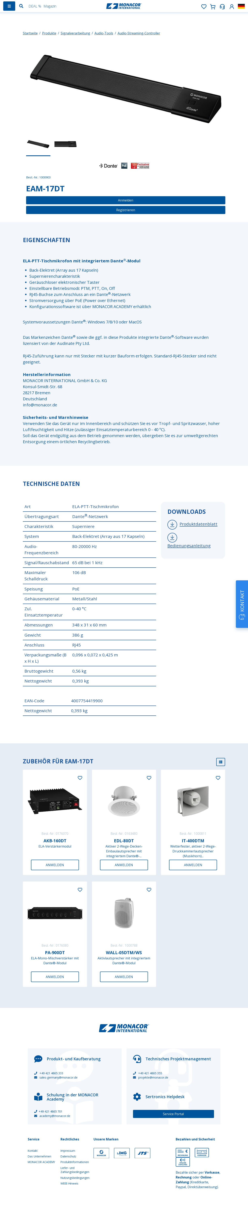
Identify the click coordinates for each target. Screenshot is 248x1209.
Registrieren (125, 210)
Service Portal (173, 1114)
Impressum (68, 1151)
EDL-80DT (124, 840)
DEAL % (35, 6)
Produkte (49, 33)
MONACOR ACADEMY (41, 1162)
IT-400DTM (193, 840)
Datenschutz (68, 1156)
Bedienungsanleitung (189, 545)
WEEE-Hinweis (69, 1183)
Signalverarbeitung (75, 33)
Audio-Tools (104, 33)
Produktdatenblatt (198, 524)
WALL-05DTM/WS (124, 952)
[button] (232, 6)
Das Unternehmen (39, 1156)
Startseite (30, 33)
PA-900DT (55, 952)
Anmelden (125, 200)
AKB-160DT (55, 840)
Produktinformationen (75, 1162)
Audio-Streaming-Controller (139, 33)
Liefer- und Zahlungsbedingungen (75, 1170)
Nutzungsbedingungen (75, 1178)
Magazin (50, 6)
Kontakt (32, 1151)
